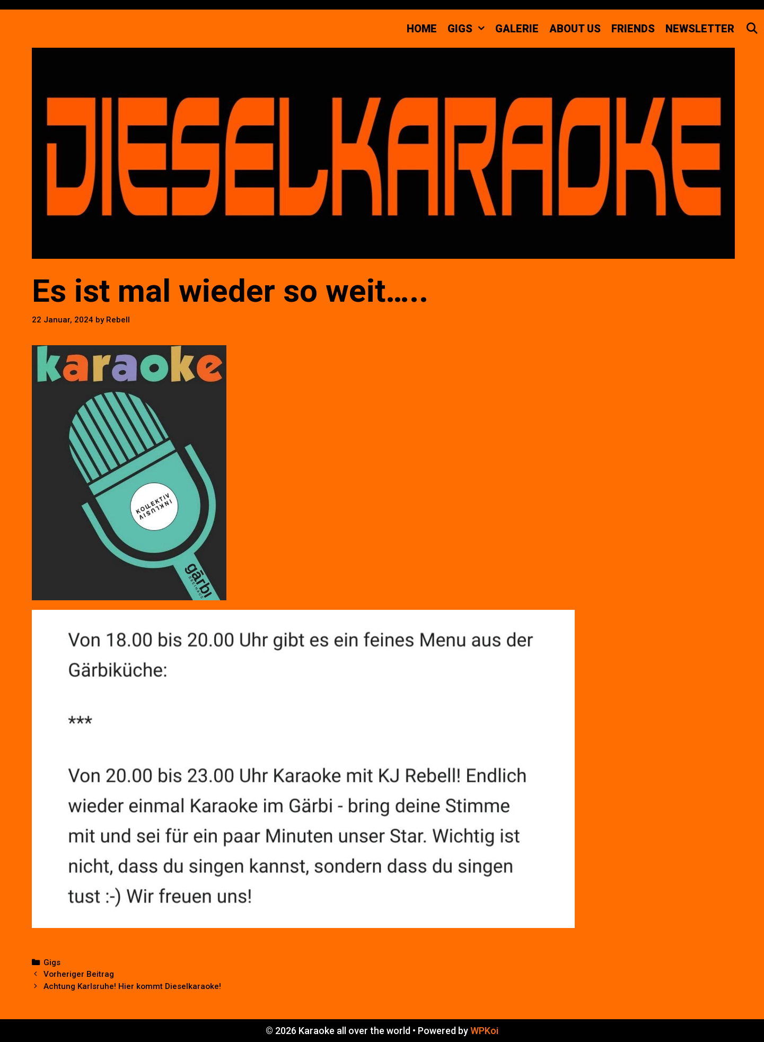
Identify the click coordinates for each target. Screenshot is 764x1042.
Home (422, 28)
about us (575, 28)
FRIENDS (633, 28)
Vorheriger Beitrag (78, 974)
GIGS (468, 29)
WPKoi (484, 1030)
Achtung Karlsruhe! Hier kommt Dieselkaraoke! (132, 986)
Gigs (51, 962)
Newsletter (699, 28)
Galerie (517, 28)
